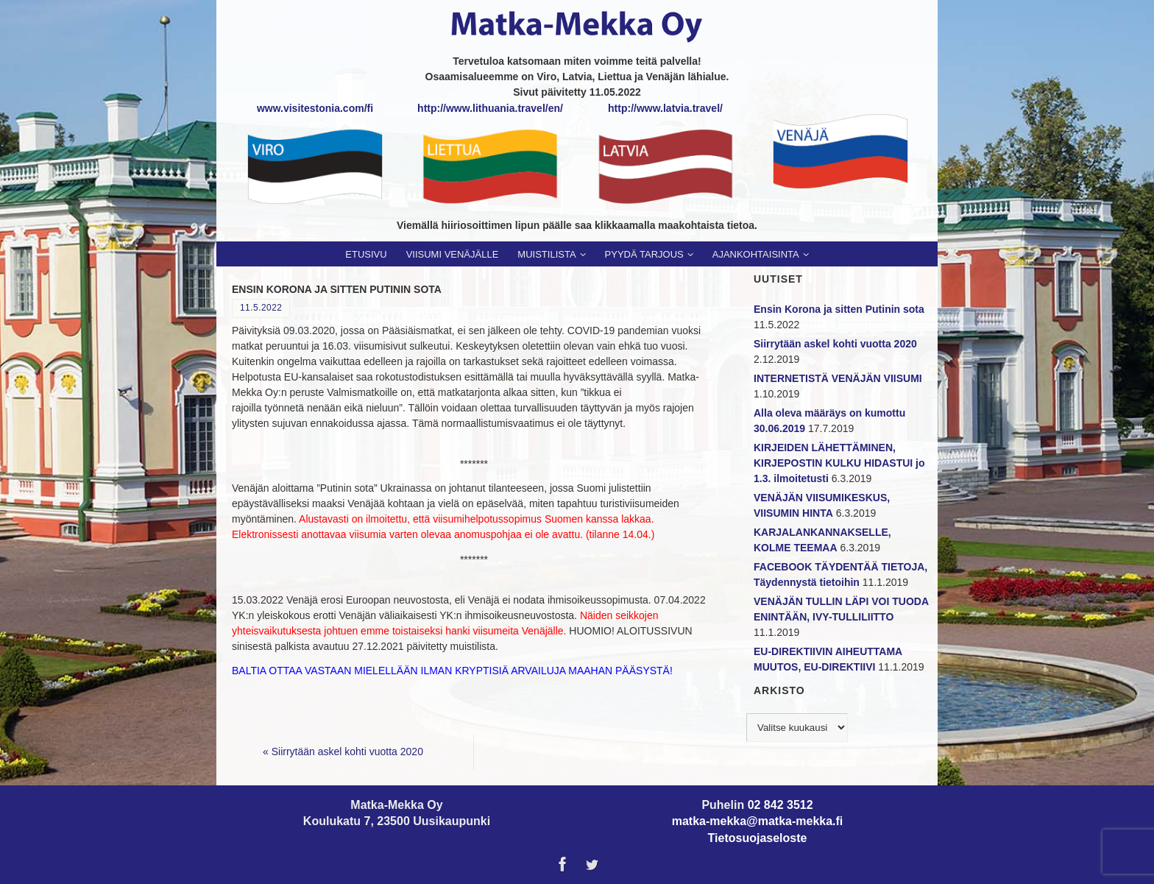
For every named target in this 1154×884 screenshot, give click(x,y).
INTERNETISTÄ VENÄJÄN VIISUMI (838, 378)
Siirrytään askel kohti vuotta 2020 (343, 751)
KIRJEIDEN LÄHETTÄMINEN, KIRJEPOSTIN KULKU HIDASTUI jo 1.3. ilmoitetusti (839, 463)
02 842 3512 (780, 805)
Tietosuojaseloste (757, 838)
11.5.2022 (261, 308)
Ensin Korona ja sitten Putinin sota (839, 309)
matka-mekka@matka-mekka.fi (757, 821)
